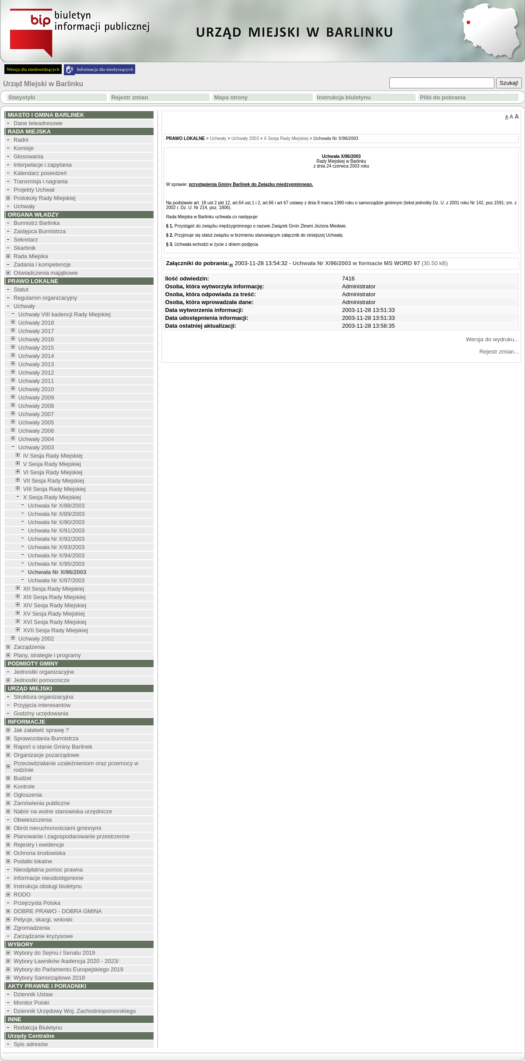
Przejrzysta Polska (37, 903)
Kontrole (24, 786)
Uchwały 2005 (36, 422)
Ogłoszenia (28, 794)
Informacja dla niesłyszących (105, 69)
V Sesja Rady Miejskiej (52, 464)
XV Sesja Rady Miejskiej (54, 613)
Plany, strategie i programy (47, 655)
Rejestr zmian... (499, 351)
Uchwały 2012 (36, 372)
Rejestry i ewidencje (39, 844)
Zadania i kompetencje (42, 264)
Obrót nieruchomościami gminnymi (57, 828)
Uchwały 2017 (36, 331)
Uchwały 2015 (36, 347)
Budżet (22, 778)
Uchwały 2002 (36, 638)
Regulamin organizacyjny (45, 297)
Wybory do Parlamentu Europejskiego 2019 (68, 969)
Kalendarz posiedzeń (40, 173)
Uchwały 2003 (36, 447)
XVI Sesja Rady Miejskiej (55, 622)
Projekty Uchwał (34, 189)
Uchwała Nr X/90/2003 (56, 522)
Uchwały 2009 (36, 397)
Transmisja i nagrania (41, 181)
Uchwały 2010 (36, 389)
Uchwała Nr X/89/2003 (56, 514)
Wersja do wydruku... (492, 339)
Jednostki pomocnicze (42, 680)
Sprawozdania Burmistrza (46, 738)
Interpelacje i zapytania (43, 164)
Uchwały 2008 (36, 406)
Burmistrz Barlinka (37, 223)
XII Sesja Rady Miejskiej (53, 588)
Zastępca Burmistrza (40, 231)
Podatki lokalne (33, 861)
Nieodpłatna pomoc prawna (48, 869)
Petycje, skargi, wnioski (43, 919)
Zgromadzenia (32, 927)
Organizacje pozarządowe (46, 755)
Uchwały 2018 (36, 322)
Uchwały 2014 (36, 356)
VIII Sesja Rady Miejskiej (54, 489)
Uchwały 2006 (36, 430)
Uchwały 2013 (36, 364)
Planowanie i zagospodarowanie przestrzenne (72, 836)
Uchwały (24, 206)
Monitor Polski (31, 1002)
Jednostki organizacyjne (44, 672)
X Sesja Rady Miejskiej (52, 497)
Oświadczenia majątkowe (46, 273)
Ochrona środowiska (40, 853)
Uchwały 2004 (36, 439)
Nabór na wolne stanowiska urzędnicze (63, 811)
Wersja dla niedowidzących (33, 69)
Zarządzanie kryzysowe (43, 936)
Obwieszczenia (33, 819)
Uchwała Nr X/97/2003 (56, 580)
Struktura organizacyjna (44, 696)
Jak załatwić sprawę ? (41, 730)
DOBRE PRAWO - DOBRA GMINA (58, 911)
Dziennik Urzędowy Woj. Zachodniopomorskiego (75, 1011)
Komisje (24, 148)
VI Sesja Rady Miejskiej (53, 472)
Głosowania (28, 156)
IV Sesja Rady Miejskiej (53, 455)
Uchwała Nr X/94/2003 (56, 555)
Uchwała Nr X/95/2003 (56, 563)
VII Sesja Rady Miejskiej (53, 480)
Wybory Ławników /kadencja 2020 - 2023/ (66, 961)
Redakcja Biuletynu (38, 1027)
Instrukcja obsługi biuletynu (48, 886)
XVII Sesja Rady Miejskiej (55, 630)
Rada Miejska (31, 256)
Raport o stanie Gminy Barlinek (53, 746)
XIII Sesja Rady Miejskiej (54, 597)
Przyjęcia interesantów (42, 705)
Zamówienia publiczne (42, 803)
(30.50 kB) (370, 263)
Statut (21, 289)
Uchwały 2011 (36, 381)
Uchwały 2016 (36, 339)
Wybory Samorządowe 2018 (49, 977)
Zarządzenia (29, 647)
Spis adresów (31, 1044)
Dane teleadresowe (38, 123)
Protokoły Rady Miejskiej (45, 198)
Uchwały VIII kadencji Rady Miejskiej (64, 314)
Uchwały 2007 (36, 414)
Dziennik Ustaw (33, 994)
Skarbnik (25, 248)
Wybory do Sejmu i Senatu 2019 (54, 952)
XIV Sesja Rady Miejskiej (55, 605)
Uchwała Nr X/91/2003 (56, 530)
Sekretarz (26, 239)
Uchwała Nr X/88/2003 (56, 505)
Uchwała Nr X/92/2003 (56, 539)
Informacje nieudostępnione (49, 878)
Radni (21, 140)
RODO (22, 894)
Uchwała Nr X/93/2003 (56, 547)
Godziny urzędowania (41, 713)
